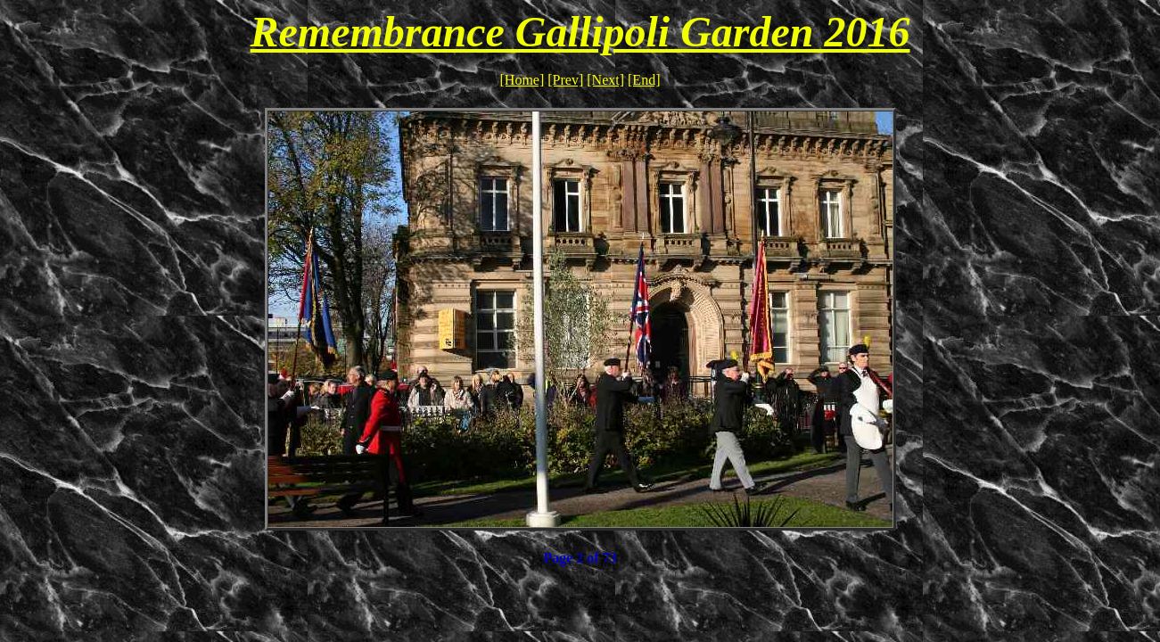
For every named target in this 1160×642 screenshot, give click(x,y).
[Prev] (565, 79)
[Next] (605, 79)
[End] (644, 79)
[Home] (522, 79)
